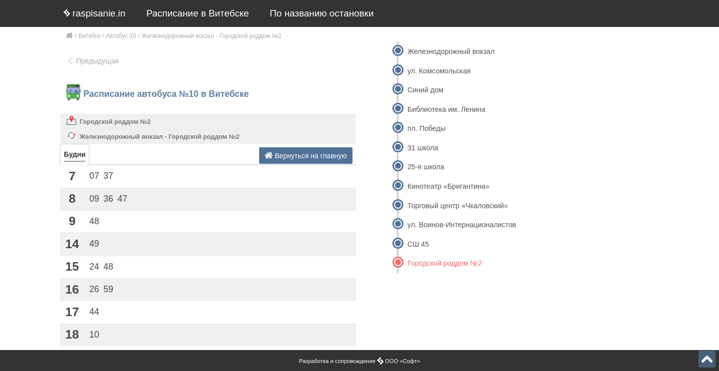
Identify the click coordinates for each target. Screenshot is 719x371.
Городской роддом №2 (115, 121)
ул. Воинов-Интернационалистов (461, 225)
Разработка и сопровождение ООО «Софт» (359, 361)
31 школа (422, 148)
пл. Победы (426, 128)
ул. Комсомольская (439, 71)
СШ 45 (418, 244)
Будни (74, 154)
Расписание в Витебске (197, 13)
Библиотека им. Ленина (446, 109)
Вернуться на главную (306, 155)
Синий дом (425, 90)
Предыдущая (92, 61)
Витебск (89, 35)
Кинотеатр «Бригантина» (448, 186)
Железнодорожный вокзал (451, 51)
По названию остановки (321, 13)
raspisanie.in (94, 13)
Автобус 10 (121, 35)
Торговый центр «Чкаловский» (457, 206)
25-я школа (425, 167)
